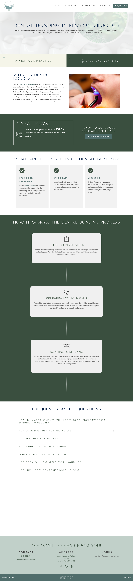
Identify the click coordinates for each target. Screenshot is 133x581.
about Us (56, 6)
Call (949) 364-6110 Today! (98, 136)
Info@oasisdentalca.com (26, 559)
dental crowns (30, 186)
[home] (9, 6)
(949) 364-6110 (121, 6)
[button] (70, 5)
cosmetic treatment (27, 84)
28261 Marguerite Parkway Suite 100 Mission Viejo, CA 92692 (66, 558)
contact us (105, 6)
